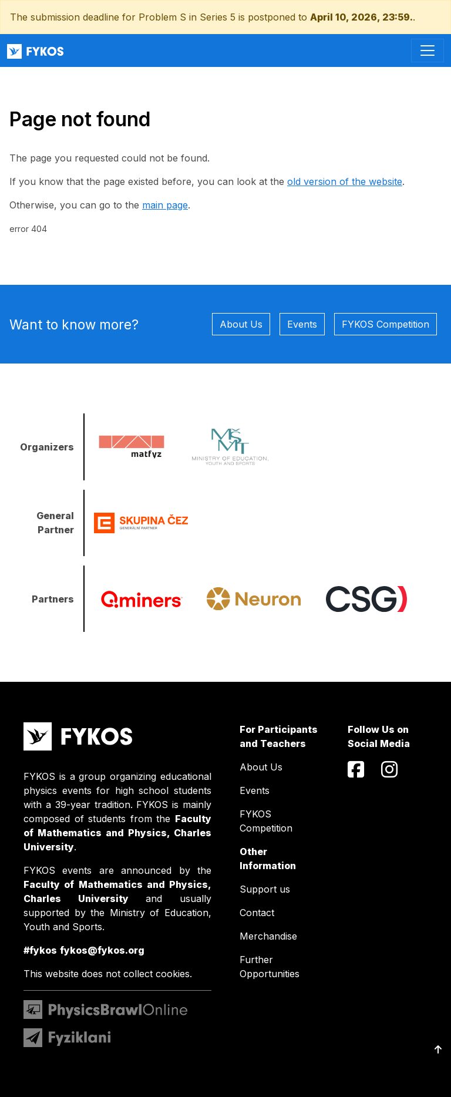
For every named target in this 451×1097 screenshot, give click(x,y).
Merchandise (268, 936)
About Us (241, 324)
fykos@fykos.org (102, 950)
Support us (265, 889)
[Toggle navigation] (427, 50)
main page (165, 205)
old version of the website (344, 181)
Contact (257, 912)
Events (302, 324)
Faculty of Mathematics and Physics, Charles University (117, 833)
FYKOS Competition (385, 324)
